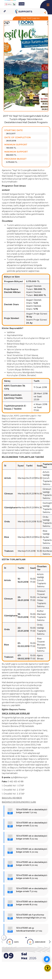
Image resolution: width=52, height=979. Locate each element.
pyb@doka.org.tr (30, 699)
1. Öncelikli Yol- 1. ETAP (13, 785)
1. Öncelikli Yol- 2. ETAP (13, 790)
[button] (26, 937)
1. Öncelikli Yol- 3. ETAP (13, 794)
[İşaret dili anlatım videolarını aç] (46, 959)
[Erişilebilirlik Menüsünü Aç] (47, 968)
